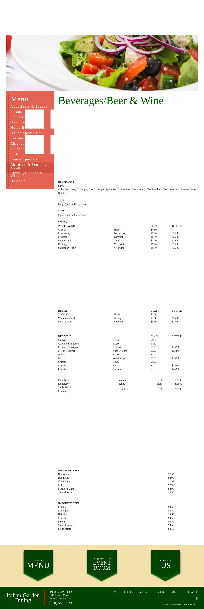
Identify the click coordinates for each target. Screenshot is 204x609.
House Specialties (27, 134)
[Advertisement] (128, 144)
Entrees (18, 140)
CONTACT (175, 14)
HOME (17, 14)
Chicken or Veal (26, 146)
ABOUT (70, 14)
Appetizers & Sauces (30, 107)
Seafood (18, 151)
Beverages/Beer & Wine (27, 177)
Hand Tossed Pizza (28, 123)
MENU (43, 14)
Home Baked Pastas (29, 129)
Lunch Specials (25, 162)
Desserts (19, 185)
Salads (17, 112)
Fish (15, 157)
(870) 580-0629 (60, 603)
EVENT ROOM (139, 14)
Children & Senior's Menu (29, 169)
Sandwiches (22, 118)
